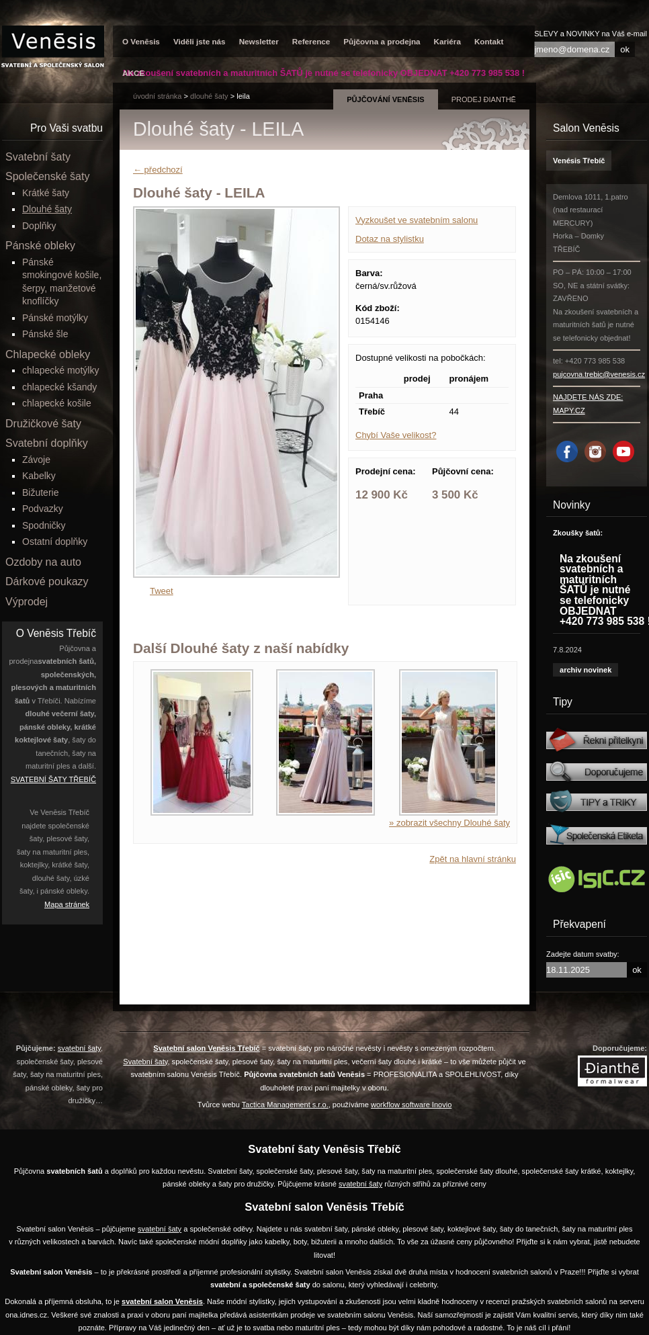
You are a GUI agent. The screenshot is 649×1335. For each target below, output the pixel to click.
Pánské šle (45, 334)
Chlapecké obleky (47, 354)
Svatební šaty (38, 157)
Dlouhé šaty (209, 96)
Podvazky (42, 508)
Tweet (161, 591)
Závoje (36, 459)
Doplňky (39, 225)
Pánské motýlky (55, 317)
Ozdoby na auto (43, 562)
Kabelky (39, 475)
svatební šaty (79, 1048)
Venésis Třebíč (579, 161)
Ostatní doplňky (54, 541)
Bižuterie (40, 492)
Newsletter (259, 41)
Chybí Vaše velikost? (395, 435)
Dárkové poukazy (47, 581)
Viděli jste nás (199, 41)
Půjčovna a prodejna (381, 41)
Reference (311, 41)
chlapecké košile (56, 403)
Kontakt (489, 41)
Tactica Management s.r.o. (285, 1105)
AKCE (133, 73)
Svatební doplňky (46, 443)
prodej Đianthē (483, 99)
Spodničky (44, 525)
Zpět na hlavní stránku (472, 859)
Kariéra (447, 41)
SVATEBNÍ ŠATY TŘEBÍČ (53, 779)
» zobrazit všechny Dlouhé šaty (449, 823)
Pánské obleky (40, 245)
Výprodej (26, 601)
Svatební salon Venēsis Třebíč (206, 1048)
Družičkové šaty (43, 423)
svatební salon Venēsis (162, 1301)
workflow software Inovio (411, 1105)
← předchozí (158, 170)
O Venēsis (141, 41)
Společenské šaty (47, 176)
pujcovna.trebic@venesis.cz (599, 374)
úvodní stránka (157, 96)
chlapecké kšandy (59, 387)
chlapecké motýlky (60, 370)
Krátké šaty (45, 192)
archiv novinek (585, 670)
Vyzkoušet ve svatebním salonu (416, 220)
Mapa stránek (66, 904)
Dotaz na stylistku (389, 239)
